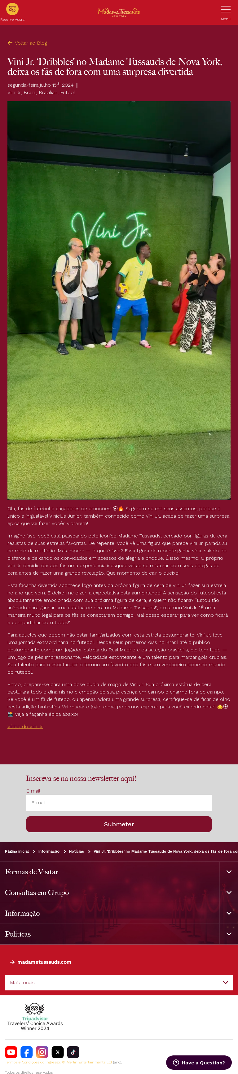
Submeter (119, 824)
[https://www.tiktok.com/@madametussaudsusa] (73, 1052)
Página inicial (17, 851)
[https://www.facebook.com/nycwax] (26, 1052)
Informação (49, 851)
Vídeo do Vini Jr (25, 726)
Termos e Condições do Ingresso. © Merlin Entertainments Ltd (58, 1062)
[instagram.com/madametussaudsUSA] (42, 1052)
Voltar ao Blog (27, 43)
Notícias (76, 851)
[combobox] (119, 982)
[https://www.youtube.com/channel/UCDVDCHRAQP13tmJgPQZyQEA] (11, 1052)
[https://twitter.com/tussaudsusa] (57, 1052)
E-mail (33, 791)
